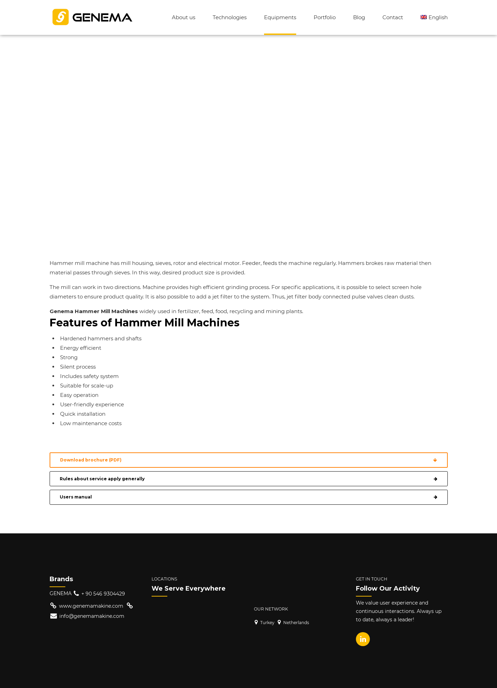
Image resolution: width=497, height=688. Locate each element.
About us (183, 17)
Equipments (280, 17)
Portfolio (325, 17)
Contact (392, 17)
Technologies (230, 17)
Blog (359, 17)
